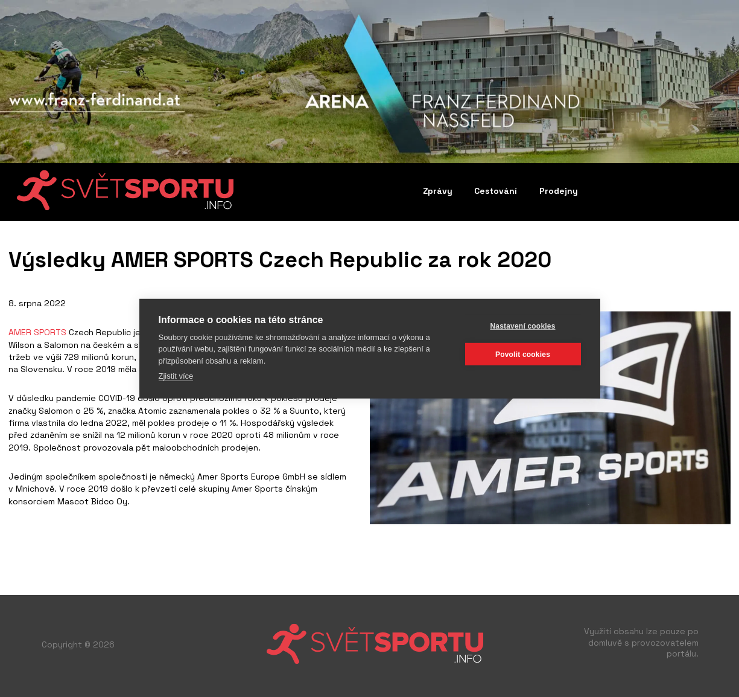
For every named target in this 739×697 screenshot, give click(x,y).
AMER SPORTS (37, 332)
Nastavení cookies (522, 325)
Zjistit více (176, 376)
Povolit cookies (522, 354)
